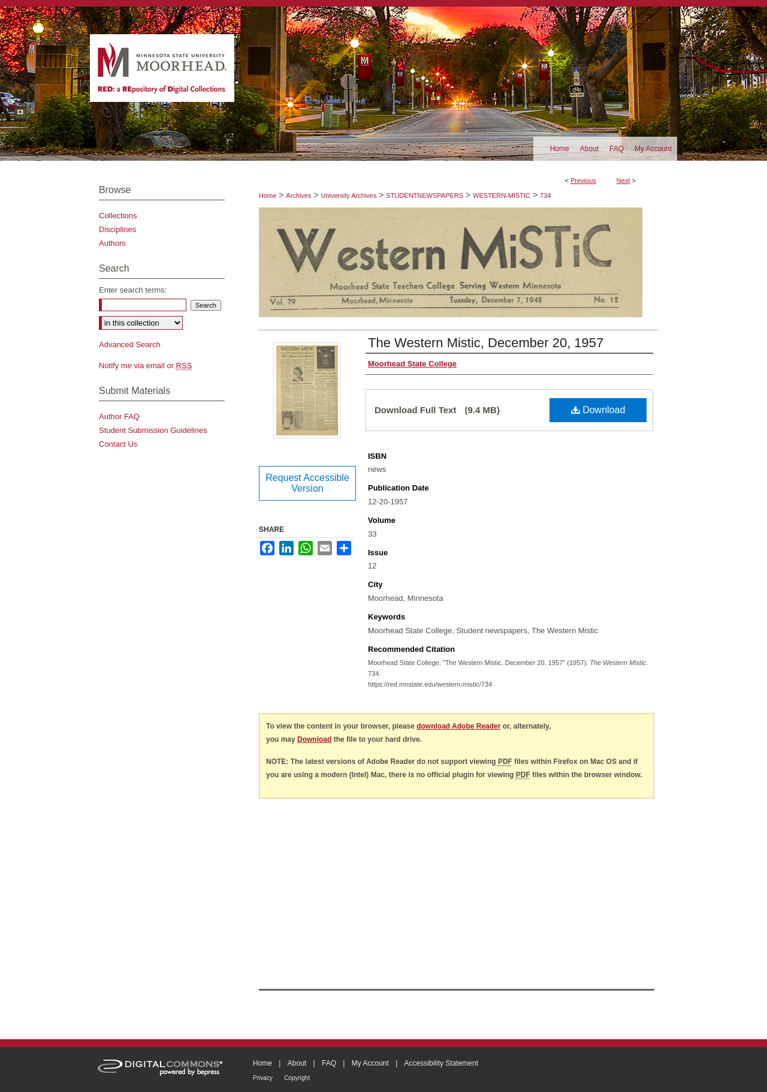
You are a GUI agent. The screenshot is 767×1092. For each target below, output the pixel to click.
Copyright (297, 1078)
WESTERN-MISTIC (501, 195)
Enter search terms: (133, 289)
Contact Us (118, 444)
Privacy (263, 1078)
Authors (112, 243)
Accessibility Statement (441, 1063)
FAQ (329, 1063)
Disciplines (117, 229)
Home (267, 195)
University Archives (348, 195)
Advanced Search (130, 344)
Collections (118, 215)
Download (598, 410)
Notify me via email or (145, 365)
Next (623, 180)
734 (545, 195)
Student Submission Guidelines (153, 430)
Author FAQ (119, 416)
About (297, 1063)
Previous (583, 180)
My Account (370, 1063)
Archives (298, 195)
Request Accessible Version (307, 483)
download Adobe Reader (458, 726)
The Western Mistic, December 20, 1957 (485, 342)
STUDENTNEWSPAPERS (424, 195)
